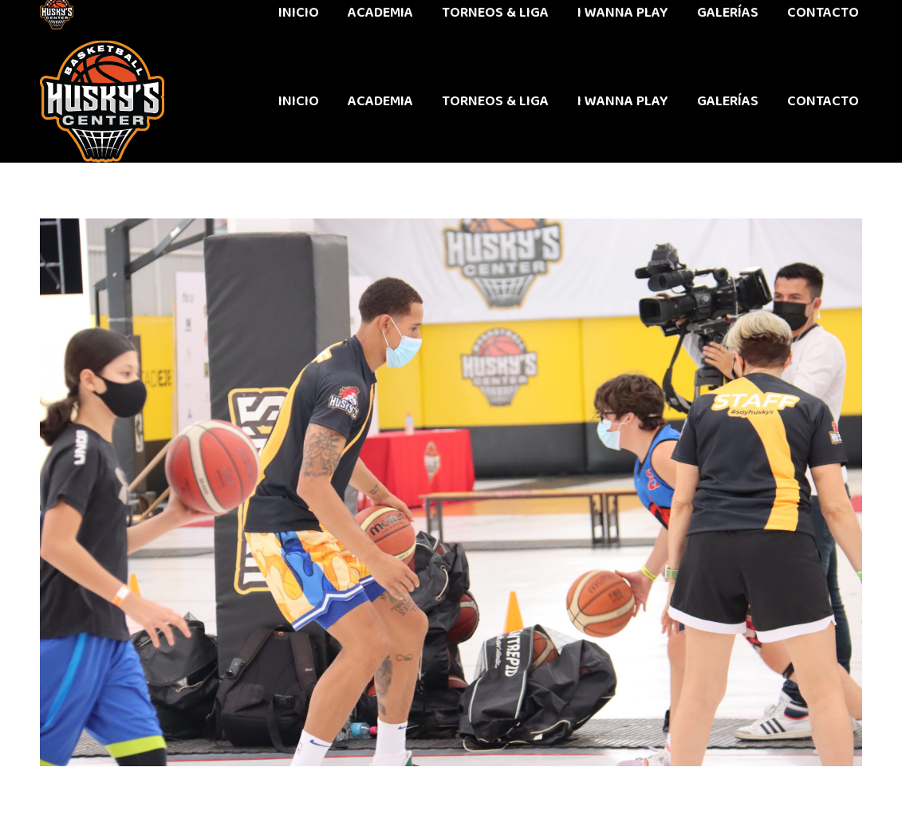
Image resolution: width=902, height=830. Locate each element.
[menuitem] (298, 101)
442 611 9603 (78, 20)
